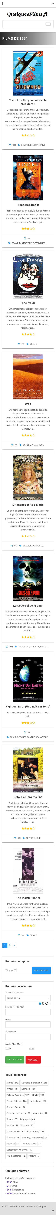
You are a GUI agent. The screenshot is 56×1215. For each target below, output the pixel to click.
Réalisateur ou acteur (14, 1007)
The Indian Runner (28, 898)
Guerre (12, 1119)
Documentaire (15, 1132)
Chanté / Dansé (31, 1144)
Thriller (38, 1095)
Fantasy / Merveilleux (34, 1138)
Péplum (34, 1156)
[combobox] (28, 998)
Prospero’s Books (28, 205)
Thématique (10, 1032)
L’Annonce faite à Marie (27, 504)
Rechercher (41, 970)
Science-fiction (16, 1107)
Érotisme (13, 1138)
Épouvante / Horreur (28, 647)
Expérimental (39, 243)
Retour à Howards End (28, 797)
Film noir (27, 1125)
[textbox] (7, 1012)
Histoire (12, 1125)
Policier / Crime (38, 145)
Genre (8, 1019)
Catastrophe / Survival (19, 1150)
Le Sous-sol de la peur (28, 605)
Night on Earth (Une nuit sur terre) (28, 706)
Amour (37, 838)
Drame (15, 243)
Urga (28, 404)
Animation (40, 1113)
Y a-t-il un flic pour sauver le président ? (28, 102)
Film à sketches (18, 737)
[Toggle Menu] (48, 24)
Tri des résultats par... (14, 993)
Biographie (27, 1119)
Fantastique (25, 243)
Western (13, 1144)
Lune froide (28, 303)
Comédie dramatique (33, 445)
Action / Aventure (18, 1095)
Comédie (25, 145)
